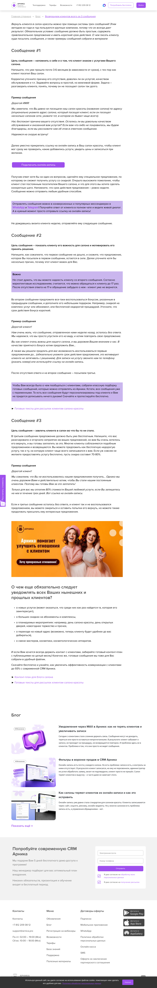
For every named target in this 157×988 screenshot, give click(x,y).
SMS (82, 952)
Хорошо (128, 982)
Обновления (53, 918)
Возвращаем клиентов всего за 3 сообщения (70, 16)
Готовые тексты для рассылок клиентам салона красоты (49, 408)
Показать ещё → (22, 826)
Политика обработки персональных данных (81, 983)
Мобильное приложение (94, 924)
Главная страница (21, 16)
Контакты (18, 918)
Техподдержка (39, 5)
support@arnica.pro (23, 931)
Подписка (85, 918)
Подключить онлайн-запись (38, 165)
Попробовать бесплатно (120, 5)
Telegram (32, 207)
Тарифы (52, 5)
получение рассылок (130, 882)
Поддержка (52, 955)
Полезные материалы (58, 961)
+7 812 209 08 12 (83, 5)
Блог (38, 16)
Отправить (120, 868)
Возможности (66, 5)
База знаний (53, 949)
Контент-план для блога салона (34, 677)
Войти (141, 5)
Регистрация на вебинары (61, 931)
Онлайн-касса (88, 946)
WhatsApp (19, 207)
